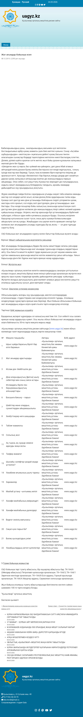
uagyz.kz (31, 16)
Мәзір (5, 45)
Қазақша (16, 2)
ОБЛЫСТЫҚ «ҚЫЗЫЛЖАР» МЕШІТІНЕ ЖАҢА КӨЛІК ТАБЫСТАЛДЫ (36, 642)
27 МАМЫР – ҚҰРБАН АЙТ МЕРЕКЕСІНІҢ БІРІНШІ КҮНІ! (31, 622)
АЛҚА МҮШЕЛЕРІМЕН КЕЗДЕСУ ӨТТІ (23, 637)
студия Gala (21, 702)
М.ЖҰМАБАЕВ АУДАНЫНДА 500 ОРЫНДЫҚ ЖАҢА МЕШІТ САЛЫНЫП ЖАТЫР (41, 627)
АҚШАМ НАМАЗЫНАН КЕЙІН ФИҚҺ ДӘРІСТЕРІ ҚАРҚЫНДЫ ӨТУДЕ (36, 632)
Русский (25, 2)
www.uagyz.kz (56, 328)
